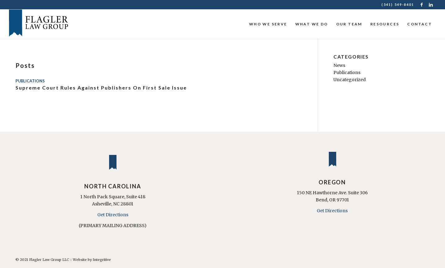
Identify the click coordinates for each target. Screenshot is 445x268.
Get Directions (112, 214)
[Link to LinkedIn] (431, 4)
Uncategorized (349, 79)
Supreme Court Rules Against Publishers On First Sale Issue (101, 87)
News (339, 65)
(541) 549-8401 (397, 4)
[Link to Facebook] (421, 4)
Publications (30, 81)
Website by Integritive (92, 259)
